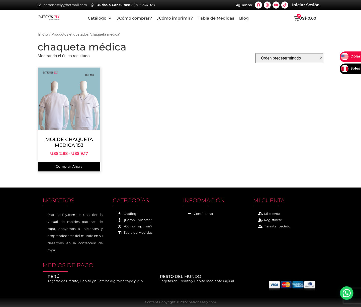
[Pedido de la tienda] (289, 58)
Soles (350, 68)
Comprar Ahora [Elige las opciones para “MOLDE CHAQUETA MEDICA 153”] (69, 166)
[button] (100, 18)
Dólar (350, 56)
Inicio (43, 34)
